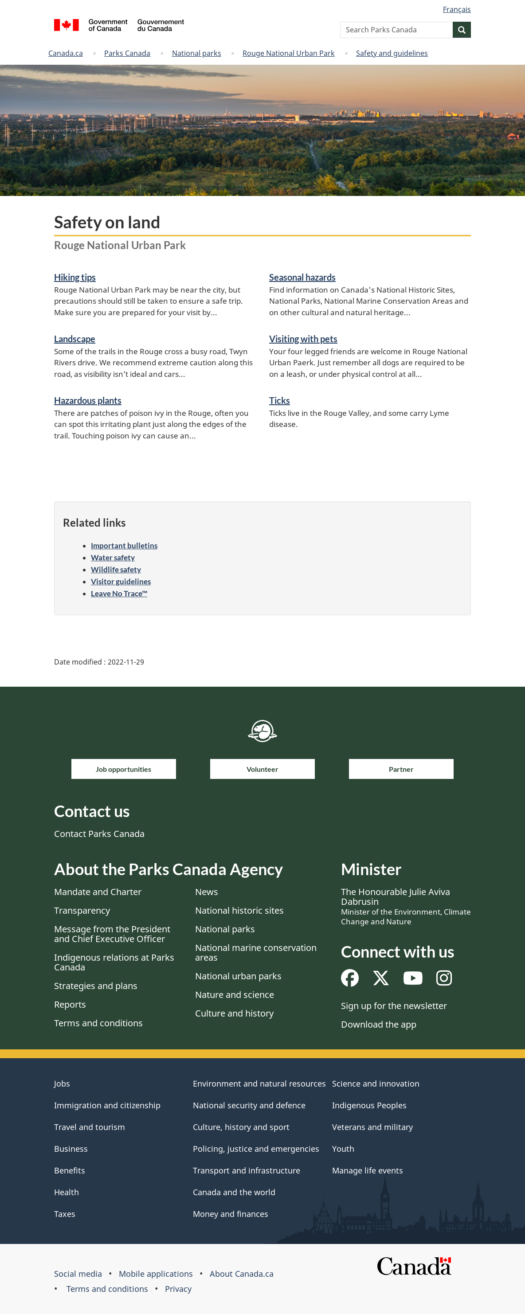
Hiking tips (75, 277)
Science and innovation (375, 1083)
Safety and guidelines (392, 53)
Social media (78, 1273)
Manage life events (367, 1170)
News (206, 892)
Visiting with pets (303, 338)
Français (457, 9)
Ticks (279, 400)
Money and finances (230, 1213)
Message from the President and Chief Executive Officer (112, 934)
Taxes (64, 1213)
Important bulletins (124, 545)
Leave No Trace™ (119, 593)
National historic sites (239, 910)
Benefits (69, 1170)
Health (66, 1192)
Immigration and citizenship (107, 1105)
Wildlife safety (116, 569)
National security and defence (249, 1105)
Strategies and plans (95, 986)
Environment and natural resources (259, 1083)
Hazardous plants (87, 400)
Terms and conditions (98, 1023)
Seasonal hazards (302, 277)
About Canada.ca (242, 1273)
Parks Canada (127, 53)
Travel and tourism (89, 1127)
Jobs (62, 1083)
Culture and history (234, 1013)
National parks (196, 53)
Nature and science (234, 995)
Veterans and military (372, 1127)
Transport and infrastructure (246, 1170)
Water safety (113, 557)
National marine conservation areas (256, 952)
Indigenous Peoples (369, 1105)
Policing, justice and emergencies (256, 1148)
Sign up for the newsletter (394, 1006)
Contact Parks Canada (99, 834)
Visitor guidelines (121, 581)
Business (71, 1148)
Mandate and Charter (97, 892)
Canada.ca (65, 53)
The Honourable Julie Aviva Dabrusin (406, 906)
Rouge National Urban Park (289, 53)
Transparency (82, 910)
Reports (70, 1004)
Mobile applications (156, 1273)
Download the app (378, 1024)
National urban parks (238, 976)
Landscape (74, 338)
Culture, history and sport (241, 1127)
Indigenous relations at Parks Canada (114, 962)
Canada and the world (234, 1192)
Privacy (178, 1288)
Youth (343, 1148)
